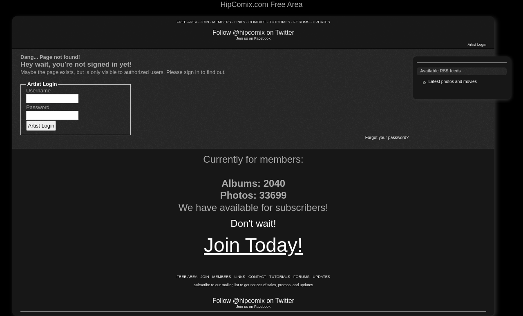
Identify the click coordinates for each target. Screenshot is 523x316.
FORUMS (301, 22)
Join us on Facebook (253, 38)
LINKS (240, 22)
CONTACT (257, 22)
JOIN (205, 22)
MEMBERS (221, 22)
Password (37, 107)
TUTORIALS (279, 22)
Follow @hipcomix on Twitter (253, 32)
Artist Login (477, 45)
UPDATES (321, 22)
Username (38, 90)
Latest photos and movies (452, 81)
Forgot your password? (387, 137)
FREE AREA (187, 22)
